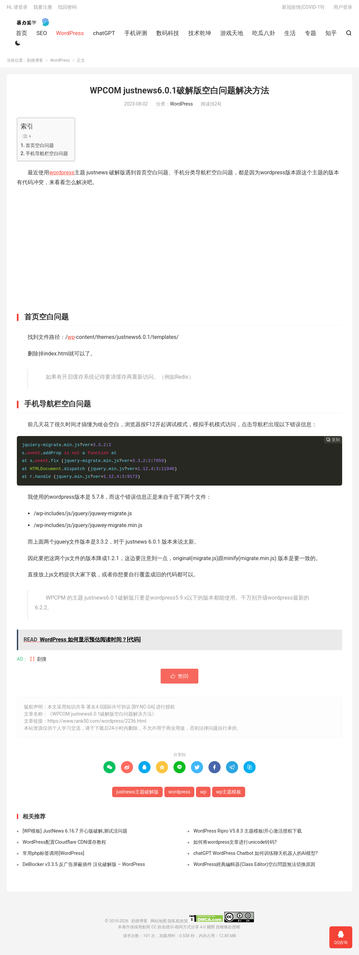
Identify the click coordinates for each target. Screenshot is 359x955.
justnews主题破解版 (137, 794)
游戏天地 (231, 34)
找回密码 (67, 8)
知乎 (331, 34)
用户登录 (342, 8)
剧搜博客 (30, 24)
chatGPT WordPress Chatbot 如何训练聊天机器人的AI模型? (255, 856)
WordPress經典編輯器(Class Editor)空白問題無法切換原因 (254, 867)
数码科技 (167, 34)
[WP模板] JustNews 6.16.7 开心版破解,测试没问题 (75, 834)
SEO (41, 34)
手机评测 (135, 34)
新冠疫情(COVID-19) (303, 8)
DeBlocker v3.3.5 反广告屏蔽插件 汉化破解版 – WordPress (84, 867)
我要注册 (42, 8)
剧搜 (41, 661)
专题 (310, 34)
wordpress (61, 175)
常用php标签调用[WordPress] (53, 856)
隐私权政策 (178, 924)
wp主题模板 (228, 794)
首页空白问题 (40, 148)
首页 (21, 34)
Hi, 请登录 (17, 8)
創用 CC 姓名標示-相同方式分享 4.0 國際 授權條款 (187, 930)
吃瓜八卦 (263, 34)
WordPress (70, 34)
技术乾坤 (199, 34)
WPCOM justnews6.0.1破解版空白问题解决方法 (179, 93)
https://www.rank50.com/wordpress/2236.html (96, 723)
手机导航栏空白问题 (47, 157)
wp (71, 340)
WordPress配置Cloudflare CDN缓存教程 (64, 845)
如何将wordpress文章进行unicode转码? (234, 845)
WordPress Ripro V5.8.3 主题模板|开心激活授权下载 (247, 834)
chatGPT (104, 34)
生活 (290, 34)
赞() (180, 679)
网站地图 (159, 924)
